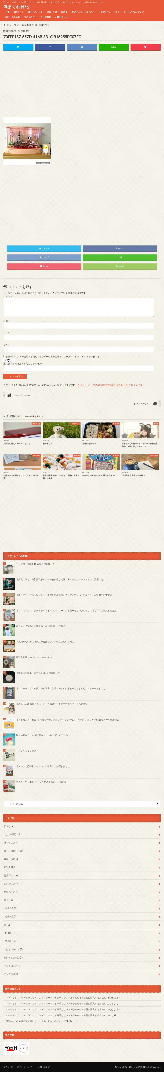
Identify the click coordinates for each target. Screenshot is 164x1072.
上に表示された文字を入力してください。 (24, 363)
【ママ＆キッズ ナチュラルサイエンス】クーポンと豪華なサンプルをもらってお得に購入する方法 (66, 610)
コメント (7, 296)
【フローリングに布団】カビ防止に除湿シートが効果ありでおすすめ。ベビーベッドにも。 (62, 688)
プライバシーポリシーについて (17, 1067)
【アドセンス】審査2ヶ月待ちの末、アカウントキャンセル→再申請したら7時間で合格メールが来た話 (67, 719)
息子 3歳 (11, 908)
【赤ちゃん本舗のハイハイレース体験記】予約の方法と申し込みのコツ (51, 704)
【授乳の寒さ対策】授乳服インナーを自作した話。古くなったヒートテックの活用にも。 (60, 579)
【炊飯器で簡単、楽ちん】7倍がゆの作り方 (38, 672)
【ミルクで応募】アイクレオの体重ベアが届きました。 (44, 766)
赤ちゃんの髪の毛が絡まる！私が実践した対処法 (40, 626)
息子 (117, 12)
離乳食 (64, 12)
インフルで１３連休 (26, 750)
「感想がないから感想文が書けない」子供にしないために (45, 641)
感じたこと (19, 12)
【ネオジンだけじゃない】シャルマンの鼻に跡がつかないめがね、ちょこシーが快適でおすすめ (64, 594)
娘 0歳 (10, 941)
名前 (6, 320)
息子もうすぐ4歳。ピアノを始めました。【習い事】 (42, 781)
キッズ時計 (46, 17)
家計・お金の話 (12, 17)
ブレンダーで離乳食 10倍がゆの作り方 (35, 563)
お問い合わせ (61, 17)
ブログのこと (30, 17)
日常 (7, 12)
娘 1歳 (9, 932)
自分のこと (91, 12)
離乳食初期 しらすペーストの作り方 (34, 657)
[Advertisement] (82, 86)
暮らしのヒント (35, 12)
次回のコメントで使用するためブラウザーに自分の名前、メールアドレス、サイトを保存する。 (54, 356)
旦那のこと (106, 12)
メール (7, 332)
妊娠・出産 (52, 12)
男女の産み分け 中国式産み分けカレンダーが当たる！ (43, 735)
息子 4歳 (11, 916)
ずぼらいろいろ (137, 12)
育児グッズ (77, 12)
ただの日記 (13, 834)
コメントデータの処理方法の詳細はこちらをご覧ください (110, 384)
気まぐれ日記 (16, 6)
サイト (6, 344)
